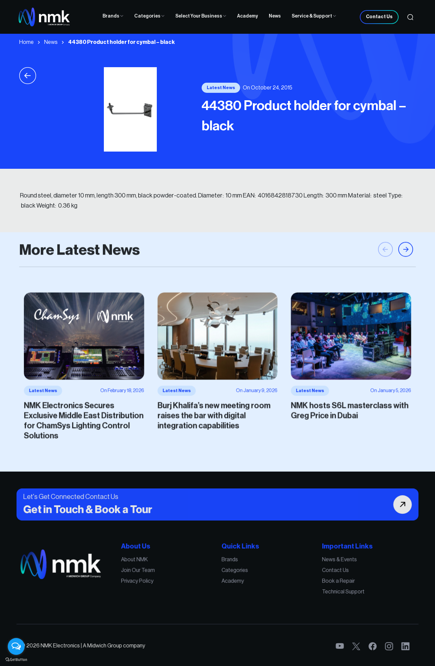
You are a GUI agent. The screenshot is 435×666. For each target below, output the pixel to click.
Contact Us (379, 17)
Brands (113, 16)
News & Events (297, 571)
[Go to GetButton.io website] (16, 659)
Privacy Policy (164, 585)
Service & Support (314, 16)
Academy (247, 16)
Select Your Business (200, 16)
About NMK (162, 571)
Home (26, 42)
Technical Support (300, 592)
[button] (405, 277)
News (275, 16)
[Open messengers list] (16, 646)
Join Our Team (165, 578)
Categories (149, 16)
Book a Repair (297, 585)
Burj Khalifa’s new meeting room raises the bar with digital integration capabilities (215, 399)
